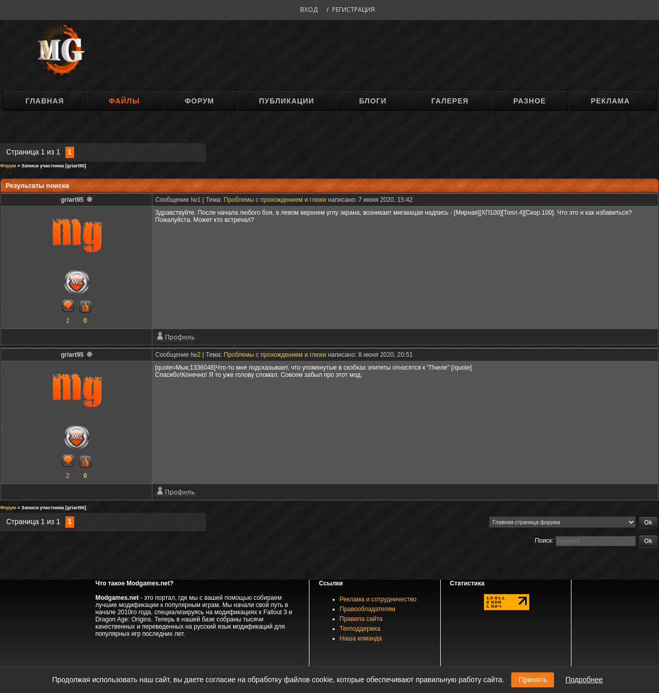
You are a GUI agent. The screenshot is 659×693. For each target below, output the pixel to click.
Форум (199, 101)
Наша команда (361, 638)
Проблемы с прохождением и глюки (275, 199)
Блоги (372, 101)
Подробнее (584, 679)
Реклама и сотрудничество (378, 599)
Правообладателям (367, 609)
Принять (532, 679)
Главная (44, 101)
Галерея (450, 101)
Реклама (610, 101)
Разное (529, 101)
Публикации (286, 101)
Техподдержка (360, 628)
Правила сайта (361, 618)
